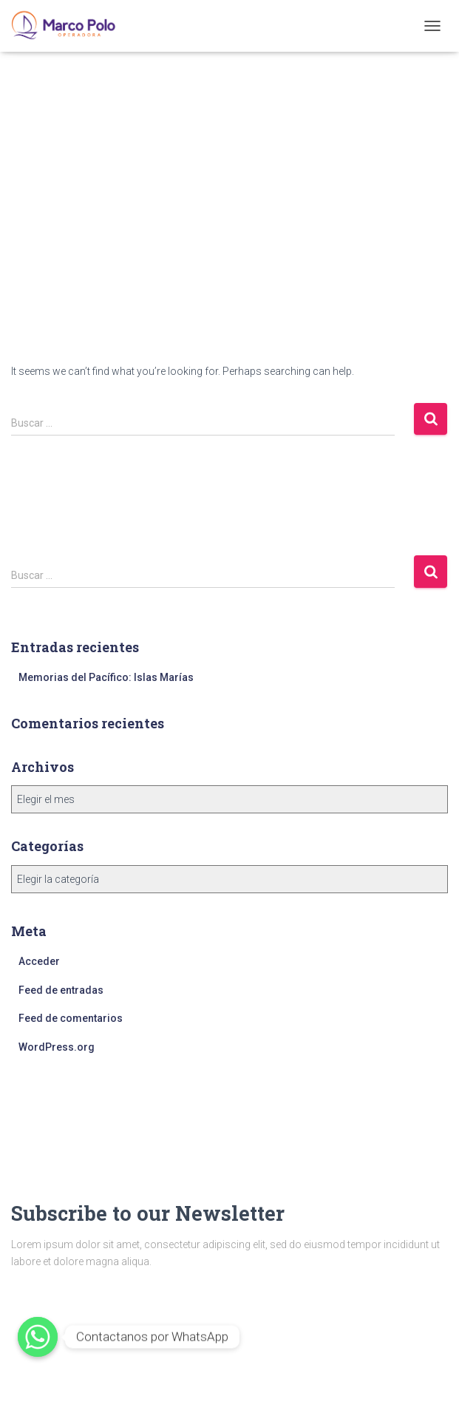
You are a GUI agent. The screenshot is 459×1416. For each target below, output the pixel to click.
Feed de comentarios (70, 1018)
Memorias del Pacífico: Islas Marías (106, 677)
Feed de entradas (60, 990)
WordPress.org (56, 1047)
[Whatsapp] (38, 1337)
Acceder (39, 961)
